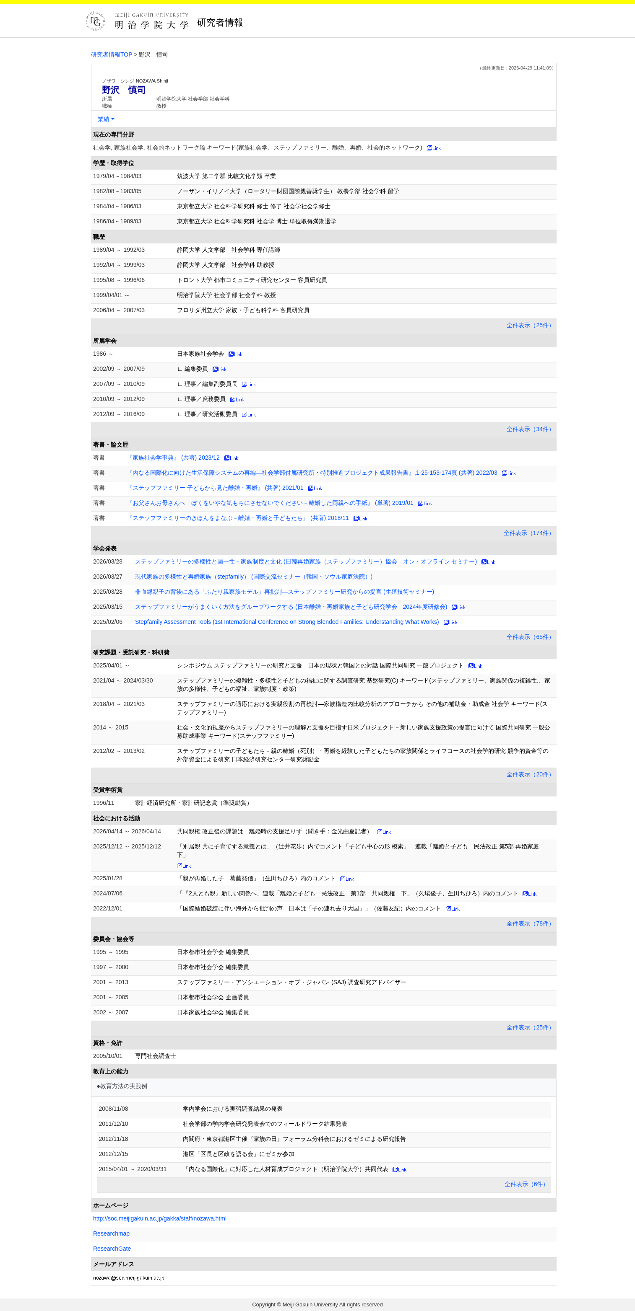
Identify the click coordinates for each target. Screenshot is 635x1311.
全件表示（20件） (530, 774)
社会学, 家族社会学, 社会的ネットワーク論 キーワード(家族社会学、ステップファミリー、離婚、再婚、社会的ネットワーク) (257, 147)
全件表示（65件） (530, 637)
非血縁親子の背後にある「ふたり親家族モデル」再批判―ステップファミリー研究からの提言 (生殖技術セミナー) (284, 591)
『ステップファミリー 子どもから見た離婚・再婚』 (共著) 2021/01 (215, 487)
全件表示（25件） (530, 325)
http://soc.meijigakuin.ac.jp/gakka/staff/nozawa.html (159, 1218)
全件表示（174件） (529, 533)
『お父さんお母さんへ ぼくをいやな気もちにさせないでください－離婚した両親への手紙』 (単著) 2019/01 (270, 502)
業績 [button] (103, 119)
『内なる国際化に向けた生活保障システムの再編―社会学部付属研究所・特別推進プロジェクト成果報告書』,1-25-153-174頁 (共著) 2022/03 (312, 472)
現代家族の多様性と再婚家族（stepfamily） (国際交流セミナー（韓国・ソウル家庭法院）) (253, 576)
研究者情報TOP (112, 54)
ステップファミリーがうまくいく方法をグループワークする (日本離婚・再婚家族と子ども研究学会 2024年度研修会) (291, 606)
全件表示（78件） (530, 923)
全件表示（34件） (530, 429)
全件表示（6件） (527, 1184)
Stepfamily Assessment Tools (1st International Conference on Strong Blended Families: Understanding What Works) (287, 621)
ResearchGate (112, 1248)
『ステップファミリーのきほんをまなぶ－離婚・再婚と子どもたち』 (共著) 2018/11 (238, 518)
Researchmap (111, 1233)
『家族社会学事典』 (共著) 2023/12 (173, 457)
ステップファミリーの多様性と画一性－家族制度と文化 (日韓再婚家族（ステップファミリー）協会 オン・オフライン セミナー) (306, 561)
